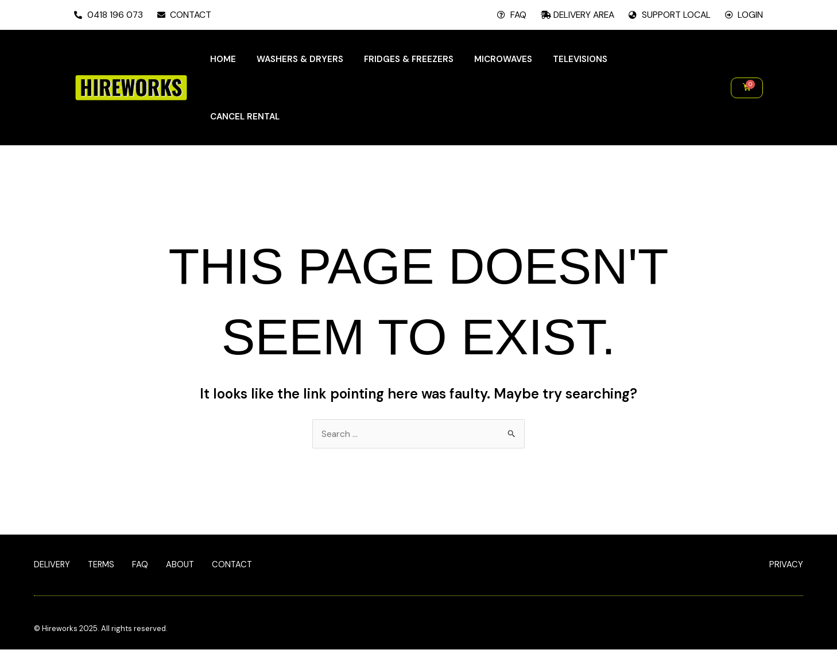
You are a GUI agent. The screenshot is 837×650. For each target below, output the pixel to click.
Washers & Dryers (300, 59)
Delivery (52, 565)
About (182, 565)
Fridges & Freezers (409, 59)
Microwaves (503, 59)
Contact (236, 565)
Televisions (580, 59)
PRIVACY (786, 565)
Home (223, 59)
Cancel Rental (245, 116)
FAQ (142, 565)
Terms (103, 565)
